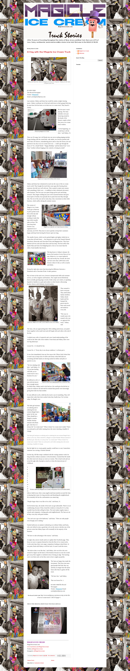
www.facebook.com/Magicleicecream (38, 646)
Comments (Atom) (39, 663)
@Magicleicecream (37, 649)
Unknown (81, 53)
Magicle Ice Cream (84, 51)
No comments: (51, 655)
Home (52, 660)
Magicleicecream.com (33, 644)
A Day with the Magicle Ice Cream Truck (48, 52)
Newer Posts (31, 660)
